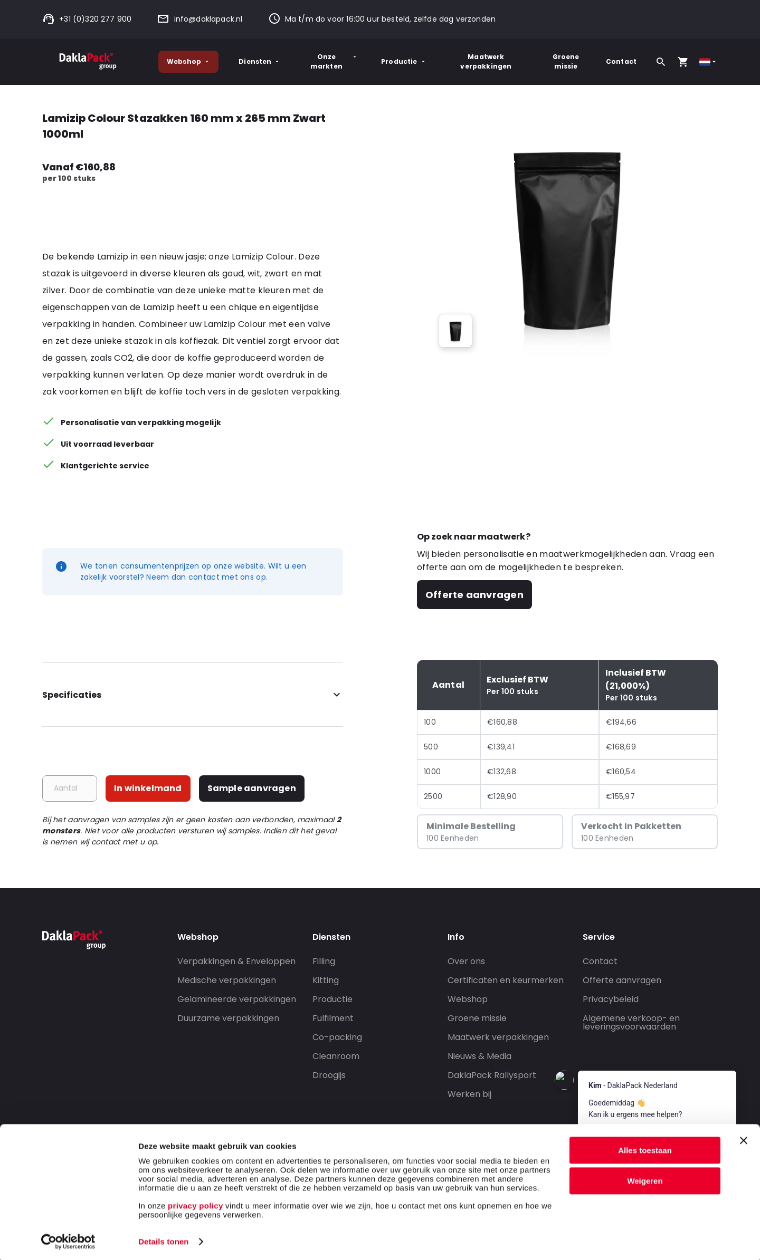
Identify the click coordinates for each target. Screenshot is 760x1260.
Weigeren (644, 1178)
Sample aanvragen (251, 788)
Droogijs (329, 1075)
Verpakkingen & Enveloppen (236, 961)
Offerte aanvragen (474, 594)
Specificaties (192, 695)
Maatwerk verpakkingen (485, 61)
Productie (403, 61)
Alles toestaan (645, 1147)
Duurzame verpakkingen (228, 1018)
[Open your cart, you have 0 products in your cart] (683, 62)
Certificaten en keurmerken (506, 980)
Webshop (188, 61)
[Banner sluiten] (743, 1138)
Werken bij (469, 1094)
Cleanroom (335, 1056)
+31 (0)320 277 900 (86, 19)
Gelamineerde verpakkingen (236, 999)
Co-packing (337, 1037)
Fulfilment (333, 1018)
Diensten (259, 61)
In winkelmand (148, 788)
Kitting (325, 980)
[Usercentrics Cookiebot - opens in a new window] (68, 1239)
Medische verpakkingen (226, 980)
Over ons (466, 961)
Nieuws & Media (479, 1056)
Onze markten (334, 61)
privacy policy (194, 1203)
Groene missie (566, 61)
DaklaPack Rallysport (492, 1075)
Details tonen (163, 1239)
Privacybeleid (611, 999)
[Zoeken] (661, 62)
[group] (455, 331)
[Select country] (708, 62)
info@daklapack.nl (199, 19)
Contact (621, 61)
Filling (323, 961)
